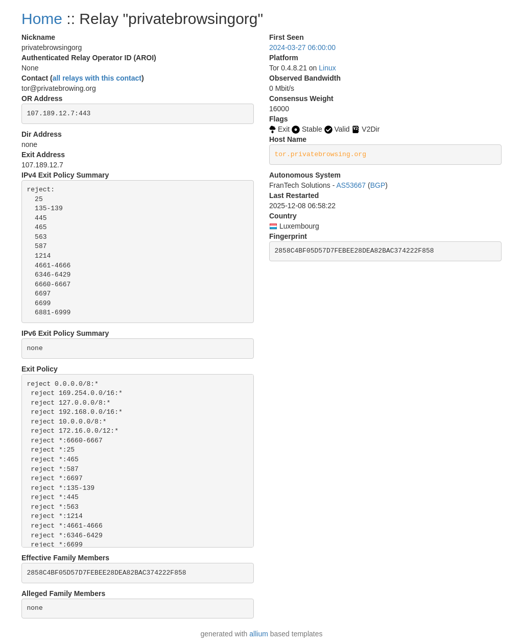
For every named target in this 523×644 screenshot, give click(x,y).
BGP (378, 185)
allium (258, 634)
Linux (327, 68)
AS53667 (351, 185)
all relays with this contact (97, 78)
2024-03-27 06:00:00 (302, 47)
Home (41, 18)
